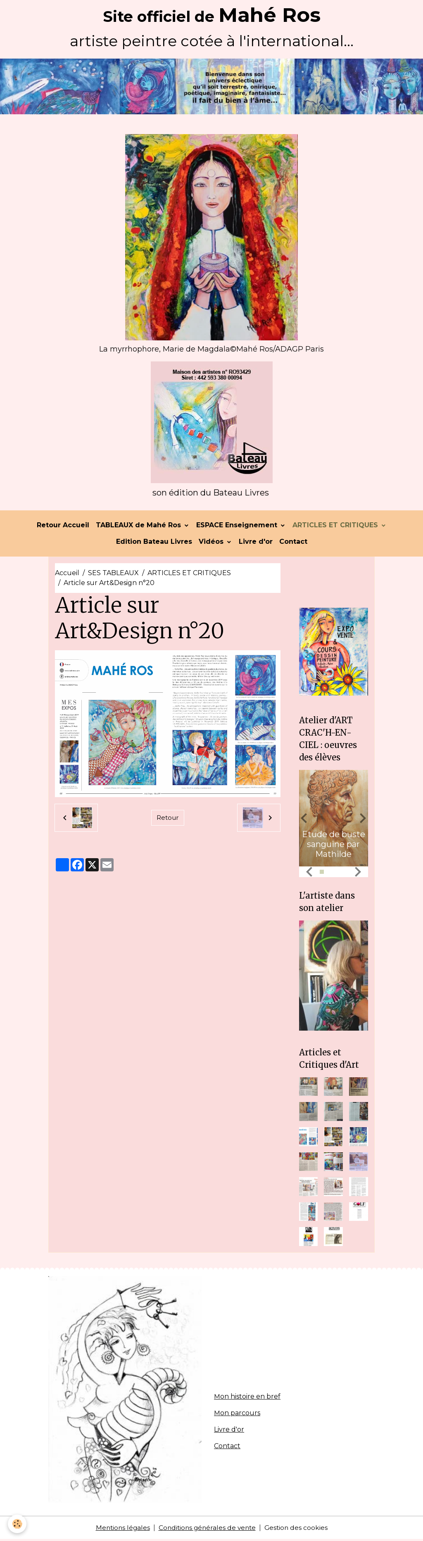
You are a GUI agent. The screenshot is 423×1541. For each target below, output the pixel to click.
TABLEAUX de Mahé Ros (139, 527)
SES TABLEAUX (113, 574)
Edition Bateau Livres (154, 543)
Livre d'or (256, 543)
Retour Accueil (63, 527)
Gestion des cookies (298, 1529)
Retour (168, 819)
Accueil (67, 574)
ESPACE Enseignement (237, 527)
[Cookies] (17, 1524)
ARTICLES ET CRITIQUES (336, 527)
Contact (293, 543)
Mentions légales (120, 1529)
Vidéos (212, 543)
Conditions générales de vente (207, 1529)
